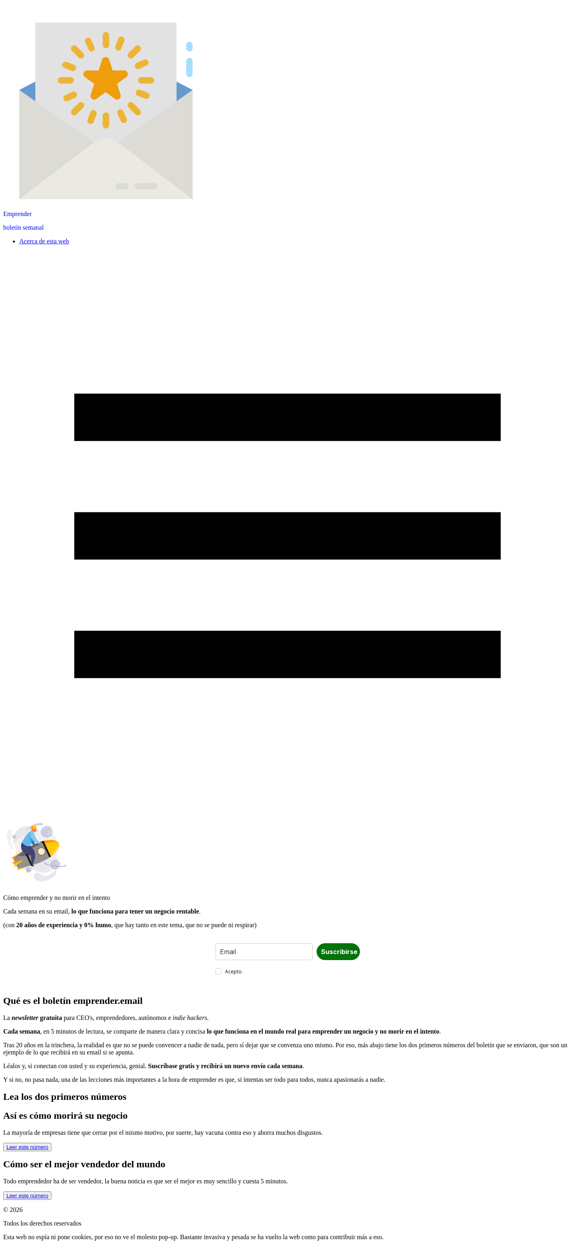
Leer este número (27, 1147)
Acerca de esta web (44, 241)
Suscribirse (339, 952)
